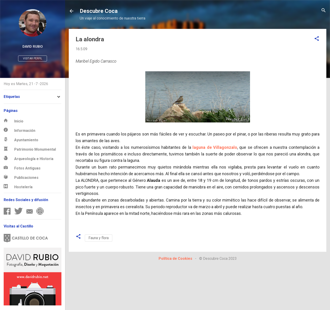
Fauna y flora (98, 238)
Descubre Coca (99, 11)
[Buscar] (323, 11)
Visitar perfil (32, 58)
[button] (316, 39)
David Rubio (32, 47)
